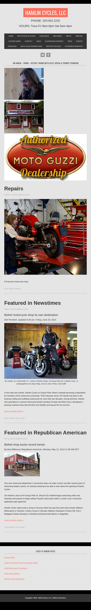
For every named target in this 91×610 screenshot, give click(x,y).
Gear (38, 42)
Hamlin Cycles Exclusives (14, 587)
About (70, 37)
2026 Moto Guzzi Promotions (15, 576)
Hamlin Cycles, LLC (45, 13)
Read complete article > (14, 412)
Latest (17, 419)
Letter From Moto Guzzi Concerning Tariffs (21, 571)
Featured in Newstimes (35, 304)
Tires (70, 42)
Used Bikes (44, 37)
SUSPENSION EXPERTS (54, 42)
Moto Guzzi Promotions (31, 47)
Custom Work (13, 42)
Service (80, 37)
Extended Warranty (75, 47)
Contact (28, 42)
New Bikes (58, 37)
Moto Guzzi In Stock (25, 37)
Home (9, 37)
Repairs (14, 189)
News (22, 419)
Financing (10, 47)
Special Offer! (9, 565)
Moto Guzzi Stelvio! (12, 581)
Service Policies (53, 47)
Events (80, 42)
